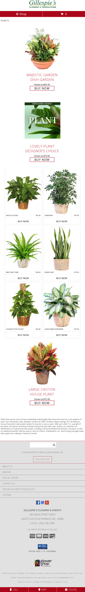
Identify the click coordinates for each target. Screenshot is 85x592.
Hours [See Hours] (71, 589)
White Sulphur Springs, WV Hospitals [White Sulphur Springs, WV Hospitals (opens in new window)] (64, 573)
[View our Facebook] (38, 503)
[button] (42, 546)
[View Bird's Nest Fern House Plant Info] (23, 248)
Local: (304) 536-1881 (42, 523)
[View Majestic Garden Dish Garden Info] (42, 49)
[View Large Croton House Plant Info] (42, 363)
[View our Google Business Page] (42, 503)
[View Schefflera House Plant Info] (61, 191)
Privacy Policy (25, 582)
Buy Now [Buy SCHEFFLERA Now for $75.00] (61, 221)
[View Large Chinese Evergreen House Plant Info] (61, 305)
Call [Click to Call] (14, 589)
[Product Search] (43, 445)
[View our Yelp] (47, 503)
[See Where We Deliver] (42, 459)
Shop (21, 14)
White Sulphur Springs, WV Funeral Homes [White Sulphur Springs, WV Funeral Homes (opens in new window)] (23, 573)
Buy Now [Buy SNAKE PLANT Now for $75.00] (61, 278)
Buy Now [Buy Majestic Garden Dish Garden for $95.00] (42, 88)
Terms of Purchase (43, 582)
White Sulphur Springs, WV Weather (28, 578)
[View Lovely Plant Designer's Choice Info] (42, 120)
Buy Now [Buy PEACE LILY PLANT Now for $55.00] (23, 221)
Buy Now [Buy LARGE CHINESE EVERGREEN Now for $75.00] (61, 335)
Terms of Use (61, 582)
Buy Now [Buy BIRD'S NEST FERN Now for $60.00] (23, 278)
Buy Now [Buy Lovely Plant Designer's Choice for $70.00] (42, 160)
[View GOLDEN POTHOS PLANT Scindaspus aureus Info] (23, 305)
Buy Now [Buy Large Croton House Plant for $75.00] (42, 403)
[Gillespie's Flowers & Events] (42, 7)
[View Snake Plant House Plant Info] (61, 248)
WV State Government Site (61, 578)
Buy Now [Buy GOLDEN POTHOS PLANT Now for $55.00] (23, 335)
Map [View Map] (42, 589)
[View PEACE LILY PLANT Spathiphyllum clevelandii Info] (23, 191)
